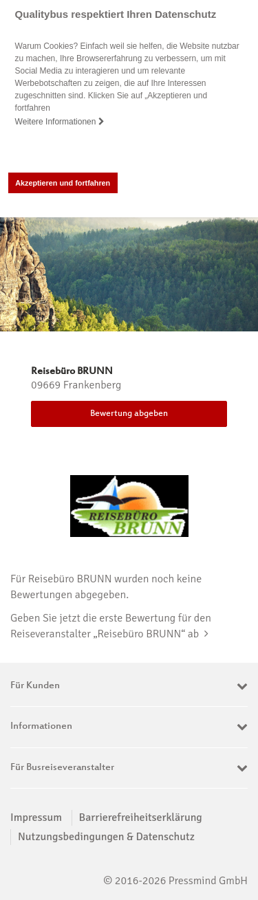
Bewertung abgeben (129, 414)
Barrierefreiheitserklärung (140, 817)
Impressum (36, 817)
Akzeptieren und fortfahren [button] (62, 183)
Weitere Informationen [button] (60, 122)
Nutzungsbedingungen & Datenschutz (106, 837)
